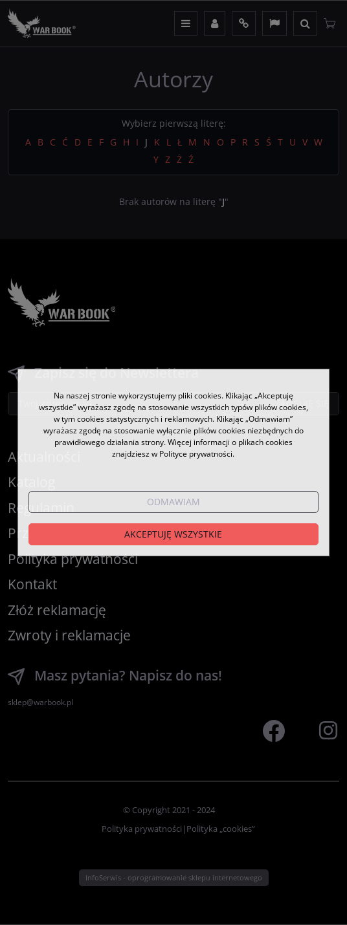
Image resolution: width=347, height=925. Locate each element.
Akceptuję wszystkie (173, 534)
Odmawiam (173, 501)
